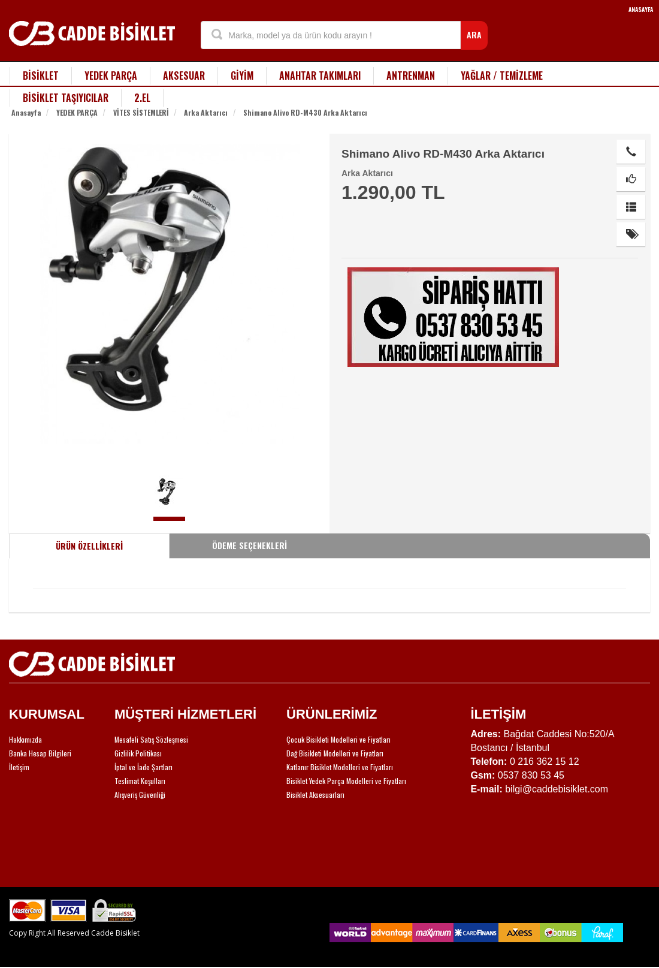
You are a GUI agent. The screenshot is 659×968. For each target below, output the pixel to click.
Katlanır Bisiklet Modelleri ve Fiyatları (339, 767)
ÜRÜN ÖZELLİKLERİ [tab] (89, 545)
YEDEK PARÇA (110, 75)
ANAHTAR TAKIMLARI (320, 75)
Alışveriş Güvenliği (139, 794)
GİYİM (242, 75)
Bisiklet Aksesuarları (315, 794)
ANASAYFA (640, 9)
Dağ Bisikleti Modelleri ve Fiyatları (334, 753)
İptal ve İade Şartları (143, 767)
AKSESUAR (184, 75)
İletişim (19, 767)
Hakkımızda (25, 739)
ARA (474, 34)
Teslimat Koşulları (139, 781)
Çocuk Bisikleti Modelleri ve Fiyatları (338, 739)
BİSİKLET (41, 75)
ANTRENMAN (410, 75)
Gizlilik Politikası (138, 753)
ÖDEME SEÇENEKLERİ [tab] (249, 545)
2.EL (142, 98)
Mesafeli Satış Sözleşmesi (151, 739)
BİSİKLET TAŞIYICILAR (65, 98)
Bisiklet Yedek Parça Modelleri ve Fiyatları (346, 781)
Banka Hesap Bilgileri (40, 753)
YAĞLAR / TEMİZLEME (502, 75)
